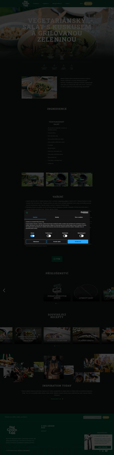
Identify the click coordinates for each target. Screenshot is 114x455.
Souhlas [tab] (35, 217)
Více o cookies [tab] (79, 217)
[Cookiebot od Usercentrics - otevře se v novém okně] (81, 212)
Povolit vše (78, 241)
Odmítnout (36, 241)
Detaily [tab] (57, 217)
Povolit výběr (57, 241)
